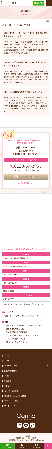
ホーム (6, 355)
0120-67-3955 (28, 166)
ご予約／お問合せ (11, 390)
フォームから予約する (28, 176)
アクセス (7, 385)
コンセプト (8, 360)
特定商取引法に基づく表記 (15, 395)
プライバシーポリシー (13, 400)
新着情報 (7, 380)
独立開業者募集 (10, 370)
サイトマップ (9, 405)
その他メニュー (10, 365)
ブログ (7, 375)
